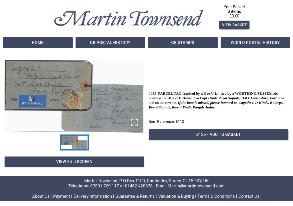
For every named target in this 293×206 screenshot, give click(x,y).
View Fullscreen (74, 162)
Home (38, 42)
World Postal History (255, 42)
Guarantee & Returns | (136, 196)
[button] (74, 96)
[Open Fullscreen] (134, 123)
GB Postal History (110, 42)
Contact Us (249, 196)
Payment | (62, 196)
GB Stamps (183, 42)
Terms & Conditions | (217, 196)
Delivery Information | (94, 196)
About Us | (42, 196)
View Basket (234, 25)
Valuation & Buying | (177, 196)
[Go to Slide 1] (74, 142)
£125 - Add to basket (218, 134)
